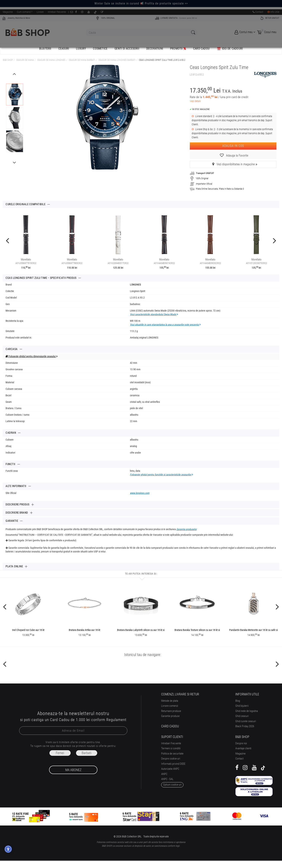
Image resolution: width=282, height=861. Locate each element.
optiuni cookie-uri (172, 784)
